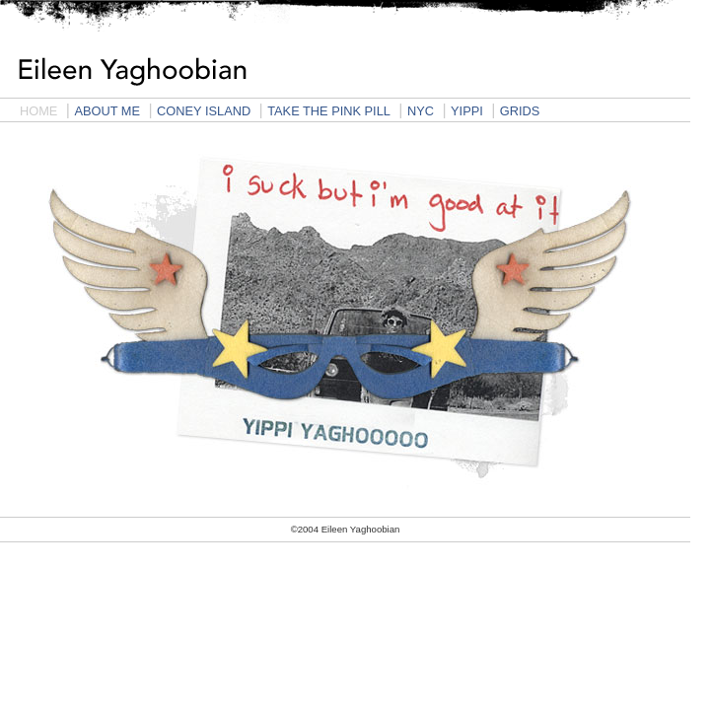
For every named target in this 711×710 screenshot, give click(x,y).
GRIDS (520, 111)
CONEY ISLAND (203, 111)
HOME (38, 111)
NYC (420, 111)
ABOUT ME (107, 111)
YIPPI (467, 111)
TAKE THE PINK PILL (329, 111)
